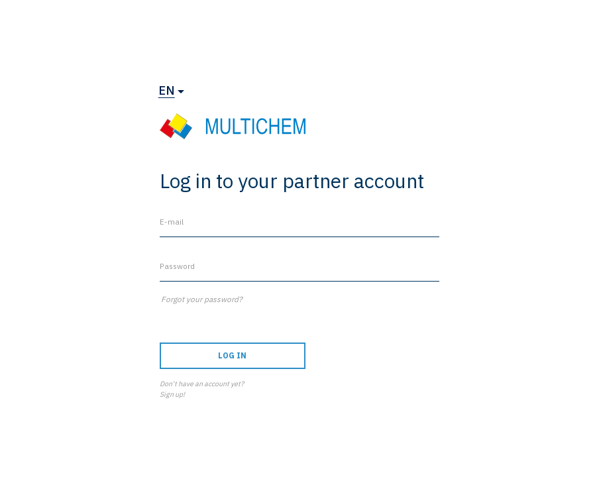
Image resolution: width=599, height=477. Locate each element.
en (166, 90)
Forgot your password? (202, 299)
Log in (232, 355)
